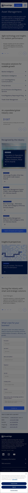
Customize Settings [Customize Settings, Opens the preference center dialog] (14, 490)
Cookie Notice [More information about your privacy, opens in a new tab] (14, 479)
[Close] (26, 473)
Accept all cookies (14, 483)
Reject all (14, 487)
